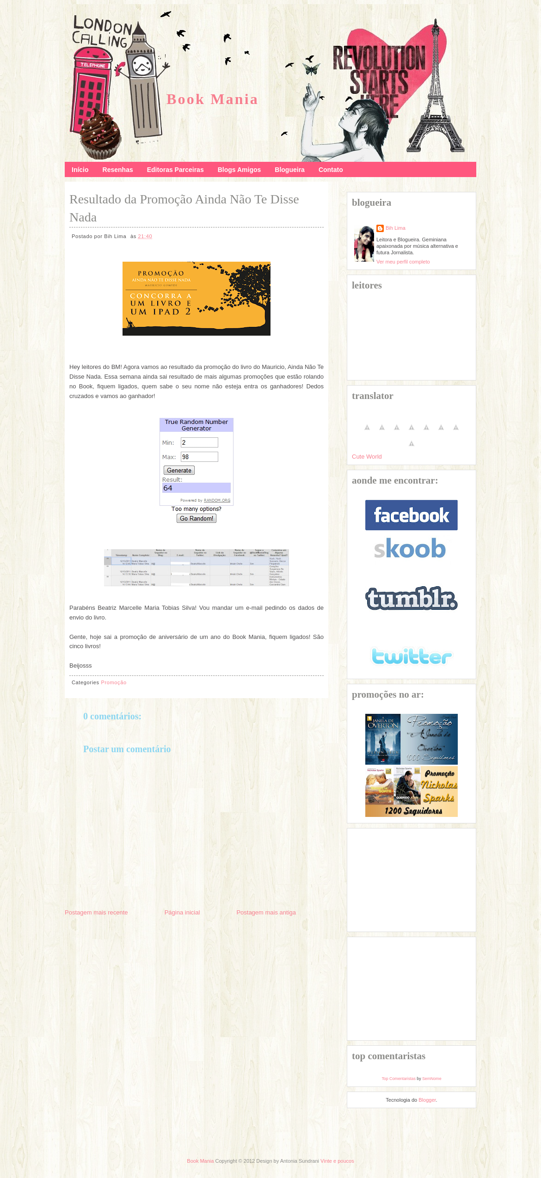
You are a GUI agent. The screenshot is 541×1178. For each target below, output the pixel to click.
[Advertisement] (398, 879)
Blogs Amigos (239, 169)
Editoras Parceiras (175, 169)
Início (80, 169)
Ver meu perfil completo (403, 261)
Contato (331, 169)
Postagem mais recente (96, 912)
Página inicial (182, 912)
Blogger (427, 1100)
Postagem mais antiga (266, 912)
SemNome (432, 1078)
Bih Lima (396, 228)
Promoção (113, 682)
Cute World (367, 456)
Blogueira (290, 169)
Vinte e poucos (337, 1161)
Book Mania (212, 99)
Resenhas (118, 169)
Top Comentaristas (398, 1078)
